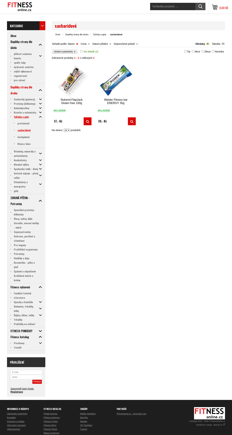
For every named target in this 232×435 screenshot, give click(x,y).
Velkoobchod (13, 429)
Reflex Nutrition (88, 413)
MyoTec (84, 417)
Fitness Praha (51, 421)
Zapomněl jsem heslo (22, 388)
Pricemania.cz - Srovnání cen (131, 413)
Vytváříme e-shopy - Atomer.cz (210, 425)
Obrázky (200, 43)
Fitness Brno (50, 425)
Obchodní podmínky (17, 413)
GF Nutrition (86, 425)
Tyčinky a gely (99, 34)
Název (71, 43)
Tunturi (83, 429)
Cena (83, 43)
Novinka (219, 51)
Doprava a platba (15, 421)
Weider (83, 421)
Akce (197, 51)
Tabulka (216, 43)
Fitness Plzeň (50, 429)
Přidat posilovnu (52, 417)
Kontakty (11, 417)
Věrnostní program (16, 425)
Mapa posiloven (51, 433)
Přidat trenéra (50, 413)
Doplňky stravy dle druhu (76, 34)
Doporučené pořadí (124, 43)
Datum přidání (100, 43)
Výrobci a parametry (65, 51)
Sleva (207, 51)
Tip (188, 51)
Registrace (16, 391)
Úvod (57, 34)
